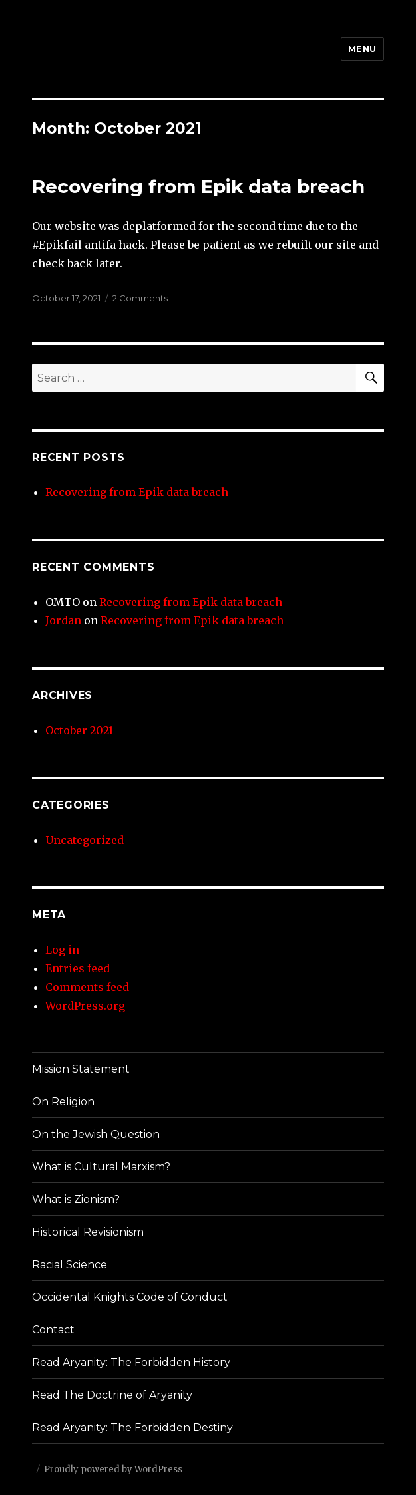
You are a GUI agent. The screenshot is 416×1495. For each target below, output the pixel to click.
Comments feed (87, 987)
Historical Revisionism (88, 1232)
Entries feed (77, 968)
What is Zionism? (76, 1199)
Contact (53, 1329)
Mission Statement (81, 1069)
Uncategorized (84, 840)
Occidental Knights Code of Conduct (130, 1297)
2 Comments (140, 298)
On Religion (63, 1101)
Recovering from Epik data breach (198, 186)
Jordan (63, 620)
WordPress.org (85, 1005)
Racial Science (69, 1264)
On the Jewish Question (96, 1134)
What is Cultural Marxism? (101, 1166)
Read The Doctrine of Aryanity (112, 1395)
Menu (362, 48)
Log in (62, 949)
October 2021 (79, 730)
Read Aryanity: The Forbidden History (131, 1362)
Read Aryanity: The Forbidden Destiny (132, 1427)
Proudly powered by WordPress (113, 1469)
